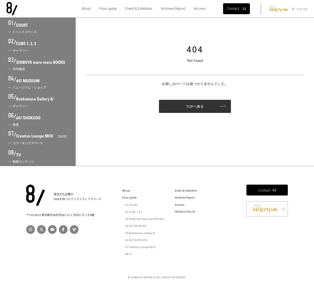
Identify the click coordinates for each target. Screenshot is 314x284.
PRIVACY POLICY (185, 211)
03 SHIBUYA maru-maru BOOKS (144, 219)
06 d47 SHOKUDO (136, 240)
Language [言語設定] (299, 8)
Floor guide (108, 9)
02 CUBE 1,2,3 (133, 212)
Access (200, 9)
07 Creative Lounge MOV (140, 247)
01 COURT (131, 205)
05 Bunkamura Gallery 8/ (140, 233)
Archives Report (173, 9)
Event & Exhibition (138, 9)
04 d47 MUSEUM (135, 226)
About (86, 9)
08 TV (128, 254)
